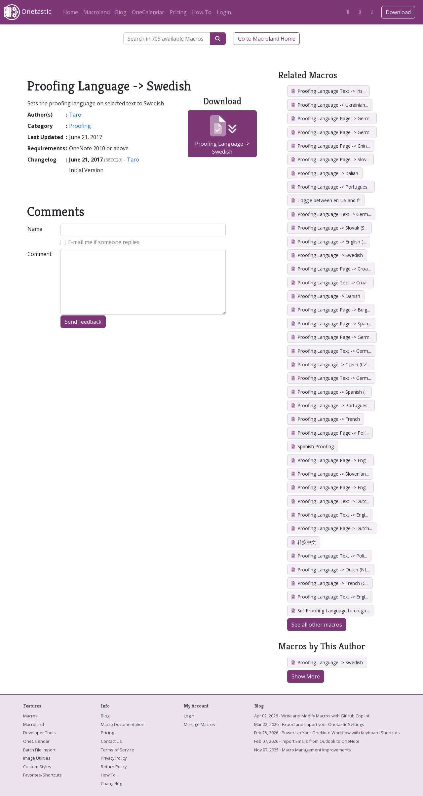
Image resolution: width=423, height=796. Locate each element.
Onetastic (27, 12)
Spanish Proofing (312, 446)
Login (224, 12)
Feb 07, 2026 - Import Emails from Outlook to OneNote (307, 741)
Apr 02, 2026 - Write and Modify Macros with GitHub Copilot (311, 716)
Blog (121, 12)
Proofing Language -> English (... (328, 241)
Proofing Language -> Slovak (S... (329, 228)
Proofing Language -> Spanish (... (329, 392)
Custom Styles (37, 767)
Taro (75, 114)
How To (202, 12)
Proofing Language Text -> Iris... (328, 91)
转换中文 (303, 542)
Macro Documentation (122, 724)
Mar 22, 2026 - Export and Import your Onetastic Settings (309, 724)
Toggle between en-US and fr (325, 200)
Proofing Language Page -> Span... (331, 323)
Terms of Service (117, 750)
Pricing (178, 12)
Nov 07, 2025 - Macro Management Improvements (302, 750)
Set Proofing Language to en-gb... (330, 610)
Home (70, 12)
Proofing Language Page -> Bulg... (330, 310)
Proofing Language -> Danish (325, 296)
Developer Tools (39, 733)
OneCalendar (148, 12)
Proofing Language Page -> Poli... (329, 433)
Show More (305, 676)
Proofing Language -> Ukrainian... (329, 105)
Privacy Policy (114, 758)
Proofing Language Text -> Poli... (329, 556)
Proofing (80, 125)
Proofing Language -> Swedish (222, 135)
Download (398, 12)
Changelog (111, 783)
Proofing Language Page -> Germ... (331, 118)
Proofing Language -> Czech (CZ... (330, 364)
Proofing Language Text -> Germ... (331, 214)
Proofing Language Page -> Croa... (331, 269)
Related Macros (307, 75)
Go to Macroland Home (266, 38)
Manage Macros (199, 724)
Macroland (96, 12)
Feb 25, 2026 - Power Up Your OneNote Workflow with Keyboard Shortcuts (327, 733)
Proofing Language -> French (325, 419)
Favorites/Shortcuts (42, 775)
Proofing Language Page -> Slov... (330, 159)
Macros (30, 716)
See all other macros (316, 624)
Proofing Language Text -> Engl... (329, 515)
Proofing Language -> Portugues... (330, 187)
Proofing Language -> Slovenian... (330, 474)
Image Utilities (37, 758)
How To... (110, 775)
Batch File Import (39, 750)
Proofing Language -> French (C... (329, 583)
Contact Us (111, 741)
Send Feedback (83, 321)
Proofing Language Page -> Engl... (330, 460)
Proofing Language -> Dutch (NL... (330, 569)
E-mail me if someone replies (103, 242)
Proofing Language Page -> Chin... (330, 146)
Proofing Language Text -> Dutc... (330, 501)
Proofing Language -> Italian (324, 173)
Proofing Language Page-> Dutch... (331, 528)
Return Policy (114, 767)
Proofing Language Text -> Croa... (330, 282)
